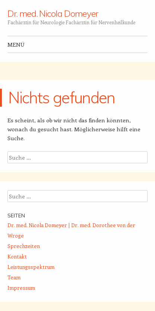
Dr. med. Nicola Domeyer (52, 13)
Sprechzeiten (23, 245)
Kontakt (17, 256)
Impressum (21, 287)
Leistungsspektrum (30, 266)
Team (13, 277)
